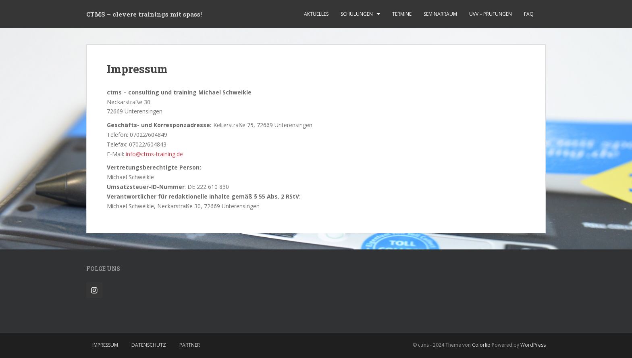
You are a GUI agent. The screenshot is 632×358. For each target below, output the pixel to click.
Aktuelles (316, 13)
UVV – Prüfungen (490, 13)
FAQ (529, 13)
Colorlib (481, 344)
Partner (189, 344)
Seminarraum (440, 13)
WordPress (533, 344)
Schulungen (357, 13)
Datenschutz (148, 344)
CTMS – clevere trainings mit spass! (144, 14)
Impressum (105, 344)
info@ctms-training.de (154, 154)
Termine (402, 13)
